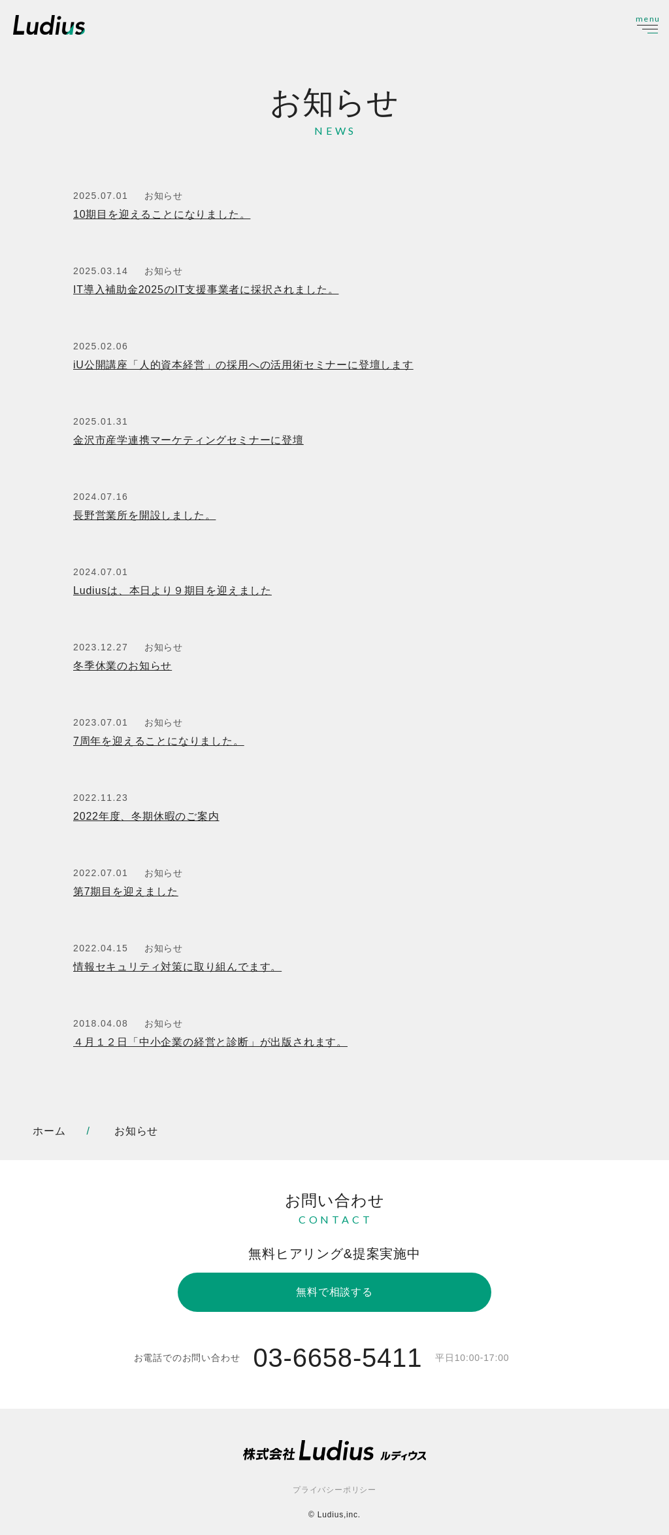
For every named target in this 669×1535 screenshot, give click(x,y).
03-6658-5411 (337, 1357)
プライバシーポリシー (334, 1489)
